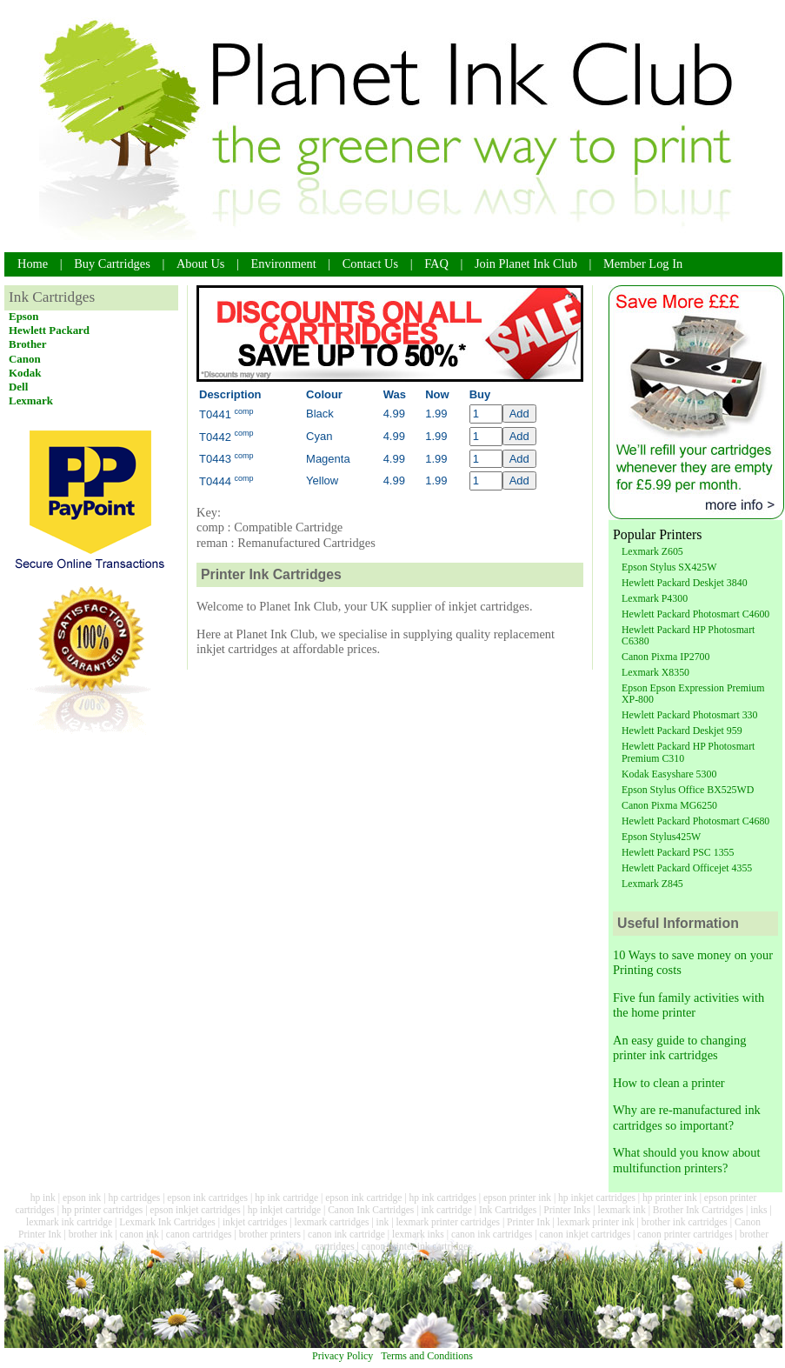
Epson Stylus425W (661, 837)
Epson (24, 316)
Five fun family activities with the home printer (688, 1005)
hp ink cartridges (442, 1197)
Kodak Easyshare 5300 (669, 774)
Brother (28, 343)
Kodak (25, 372)
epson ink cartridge (363, 1197)
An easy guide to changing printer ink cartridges (679, 1047)
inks (758, 1210)
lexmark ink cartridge (69, 1222)
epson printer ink (517, 1197)
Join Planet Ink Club (526, 263)
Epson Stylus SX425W (669, 567)
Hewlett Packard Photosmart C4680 (695, 821)
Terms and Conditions (427, 1356)
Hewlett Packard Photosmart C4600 (695, 614)
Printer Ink (528, 1222)
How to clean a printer (669, 1083)
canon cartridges (199, 1234)
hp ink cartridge (286, 1197)
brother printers (270, 1234)
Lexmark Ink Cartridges (167, 1222)
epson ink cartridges (207, 1197)
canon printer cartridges (684, 1234)
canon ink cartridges (491, 1234)
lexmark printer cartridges (448, 1222)
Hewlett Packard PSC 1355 (678, 852)
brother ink (91, 1234)
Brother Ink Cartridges (698, 1210)
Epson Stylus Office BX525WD (688, 790)
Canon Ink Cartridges (371, 1210)
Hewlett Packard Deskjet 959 (682, 730)
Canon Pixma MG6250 (669, 805)
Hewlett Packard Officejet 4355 (687, 868)
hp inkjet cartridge (284, 1210)
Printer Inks (566, 1210)
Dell (18, 386)
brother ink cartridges (685, 1222)
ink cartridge (446, 1210)
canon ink (139, 1234)
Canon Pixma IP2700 (665, 657)
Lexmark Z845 (652, 884)
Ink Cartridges (507, 1210)
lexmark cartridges (332, 1222)
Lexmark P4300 (655, 598)
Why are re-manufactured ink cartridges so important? (687, 1117)
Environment (283, 263)
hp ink (43, 1197)
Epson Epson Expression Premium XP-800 (693, 693)
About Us (200, 263)
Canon (25, 358)
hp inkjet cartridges (596, 1197)
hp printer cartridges (102, 1210)
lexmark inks (418, 1234)
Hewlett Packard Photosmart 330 (689, 715)
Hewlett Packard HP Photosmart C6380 (688, 635)
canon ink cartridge (346, 1234)
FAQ (436, 263)
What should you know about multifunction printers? (686, 1159)
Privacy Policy (342, 1356)
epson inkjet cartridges (195, 1210)
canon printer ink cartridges (417, 1246)
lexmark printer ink (596, 1222)
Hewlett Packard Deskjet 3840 (685, 583)
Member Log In (642, 263)
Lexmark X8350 (655, 672)
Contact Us (370, 263)
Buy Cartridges (112, 263)
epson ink (82, 1197)
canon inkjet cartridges (584, 1234)
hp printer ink (669, 1197)
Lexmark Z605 (652, 551)
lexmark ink (621, 1210)
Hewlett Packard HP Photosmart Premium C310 (688, 752)
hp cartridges (134, 1197)
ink (382, 1222)
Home (32, 263)
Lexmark (31, 400)
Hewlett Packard (49, 330)
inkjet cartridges (255, 1222)
